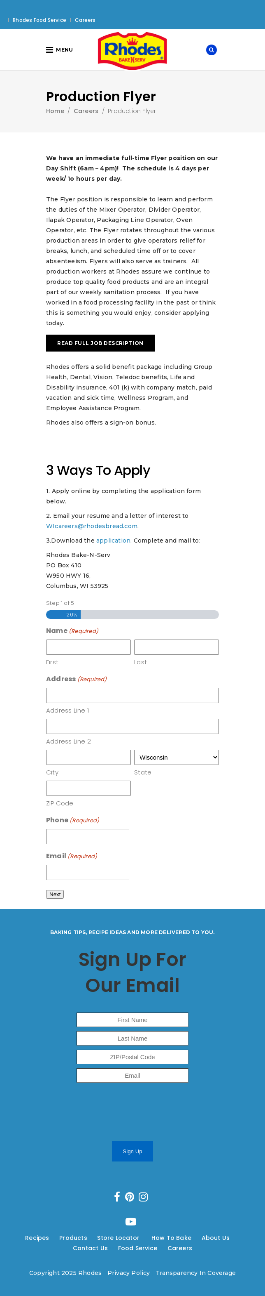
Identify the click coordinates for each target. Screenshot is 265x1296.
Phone (72, 820)
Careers (85, 20)
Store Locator (119, 1238)
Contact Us (90, 1248)
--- (54, 1238)
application (113, 540)
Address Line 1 (67, 710)
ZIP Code (60, 803)
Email (71, 856)
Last (140, 662)
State (142, 772)
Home (55, 111)
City (52, 772)
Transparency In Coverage (196, 1273)
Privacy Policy (128, 1273)
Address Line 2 (68, 741)
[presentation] (123, 1114)
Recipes (37, 1238)
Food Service (137, 1248)
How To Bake (171, 1238)
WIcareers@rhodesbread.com (91, 526)
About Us (216, 1238)
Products (73, 1238)
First (52, 662)
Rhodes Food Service (39, 20)
